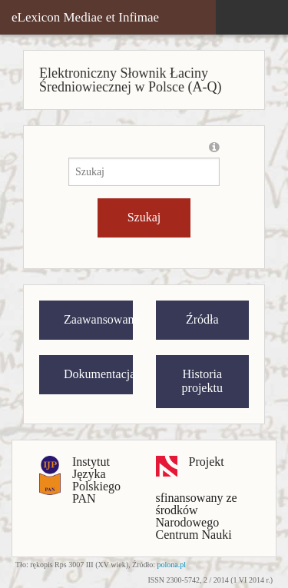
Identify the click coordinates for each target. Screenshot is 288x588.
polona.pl (172, 564)
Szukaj (144, 217)
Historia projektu (202, 380)
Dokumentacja (98, 373)
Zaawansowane (98, 319)
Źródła (202, 319)
